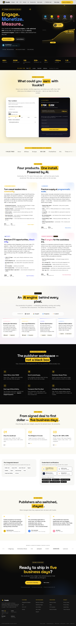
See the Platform (20, 39)
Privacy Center (66, 602)
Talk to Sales (56, 2)
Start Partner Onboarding (33, 582)
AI (28, 2)
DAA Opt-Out (63, 623)
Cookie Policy (66, 607)
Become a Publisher (67, 2)
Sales (51, 604)
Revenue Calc (33, 2)
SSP (17, 2)
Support (37, 611)
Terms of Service (66, 609)
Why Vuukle (39, 2)
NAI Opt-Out (57, 623)
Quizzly (24, 2)
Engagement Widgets (26, 602)
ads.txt (68, 623)
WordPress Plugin (39, 604)
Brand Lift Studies (53, 609)
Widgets (13, 2)
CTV (20, 2)
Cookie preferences (49, 623)
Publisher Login (47, 2)
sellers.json (72, 623)
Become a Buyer (53, 602)
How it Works (38, 607)
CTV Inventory (52, 607)
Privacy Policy (66, 604)
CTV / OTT (24, 607)
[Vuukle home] (6, 2)
